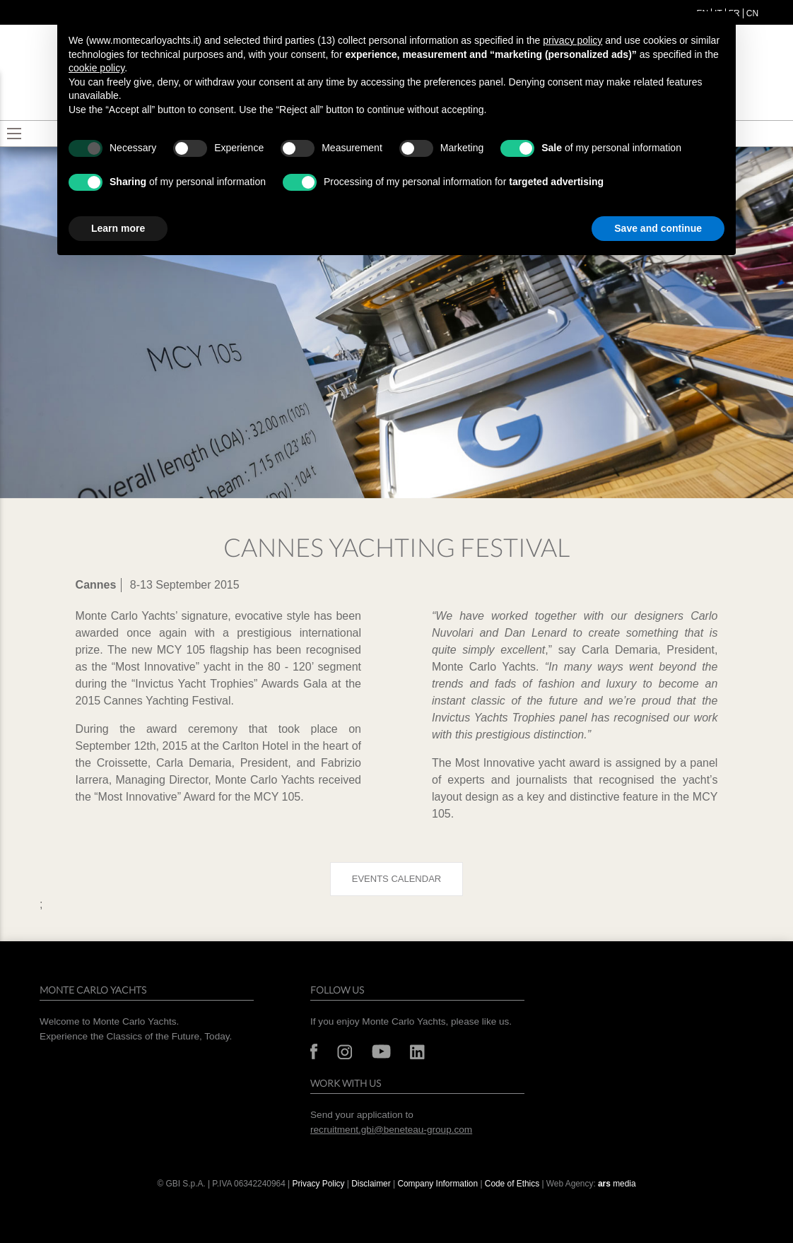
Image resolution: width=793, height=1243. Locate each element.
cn (752, 13)
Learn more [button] (118, 228)
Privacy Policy (318, 1184)
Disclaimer (372, 1184)
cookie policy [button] (96, 67)
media (617, 1184)
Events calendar (396, 878)
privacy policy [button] (572, 40)
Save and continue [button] (658, 228)
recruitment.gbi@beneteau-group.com (391, 1129)
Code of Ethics (512, 1184)
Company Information (437, 1184)
